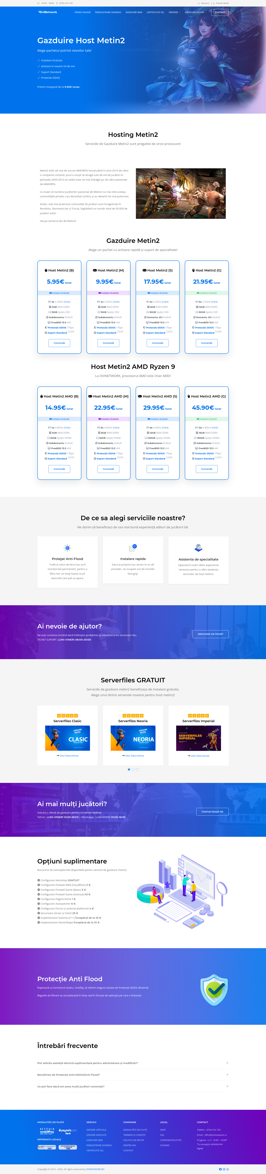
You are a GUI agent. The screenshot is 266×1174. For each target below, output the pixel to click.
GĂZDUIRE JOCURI (194, 12)
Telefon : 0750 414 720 (208, 1129)
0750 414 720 (64, 3)
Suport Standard (57, 332)
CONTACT (220, 12)
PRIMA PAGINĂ (83, 12)
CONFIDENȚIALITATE (171, 1140)
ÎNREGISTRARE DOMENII (108, 12)
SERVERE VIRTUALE (96, 1129)
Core (67, 301)
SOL (162, 1134)
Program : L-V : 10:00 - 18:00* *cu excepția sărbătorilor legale (212, 1144)
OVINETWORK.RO (95, 1169)
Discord (203, 3)
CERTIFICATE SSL (155, 12)
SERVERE (173, 12)
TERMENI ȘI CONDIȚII (134, 1134)
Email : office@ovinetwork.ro (212, 1134)
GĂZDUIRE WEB (134, 12)
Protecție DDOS (57, 327)
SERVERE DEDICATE (97, 1134)
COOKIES (164, 1145)
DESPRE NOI (129, 1145)
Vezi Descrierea (69, 755)
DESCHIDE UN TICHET (210, 634)
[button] (129, 769)
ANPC (163, 1129)
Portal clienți (221, 3)
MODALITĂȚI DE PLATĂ (135, 1129)
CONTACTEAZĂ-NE (212, 811)
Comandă (59, 343)
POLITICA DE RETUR (133, 1140)
